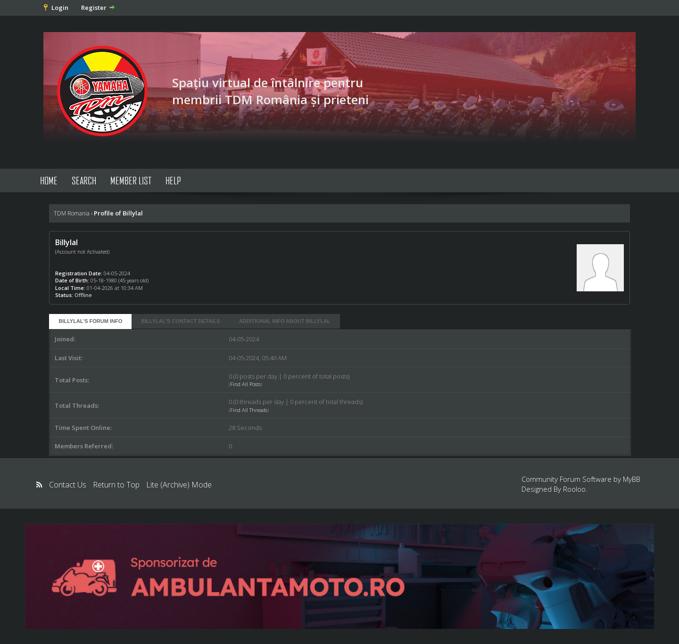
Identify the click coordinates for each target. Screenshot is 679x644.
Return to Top (116, 484)
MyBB (631, 479)
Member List (130, 180)
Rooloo (574, 489)
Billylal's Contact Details (180, 321)
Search (84, 180)
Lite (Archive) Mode (179, 484)
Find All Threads (248, 409)
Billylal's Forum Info (90, 321)
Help (173, 180)
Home (49, 180)
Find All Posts (245, 384)
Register (94, 7)
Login (59, 7)
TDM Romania (72, 213)
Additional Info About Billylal (285, 321)
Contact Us (67, 484)
